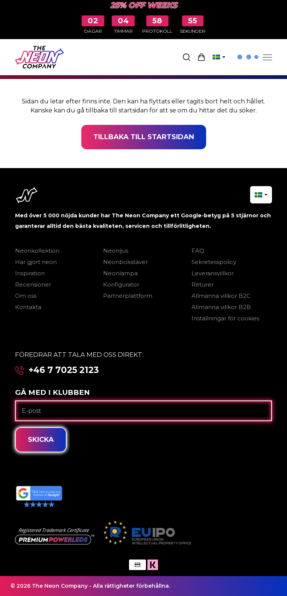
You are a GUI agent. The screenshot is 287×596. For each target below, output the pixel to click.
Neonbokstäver (125, 261)
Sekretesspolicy (213, 261)
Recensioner (33, 284)
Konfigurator (121, 284)
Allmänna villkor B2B (221, 307)
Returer (202, 284)
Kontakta (28, 307)
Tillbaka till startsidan (143, 137)
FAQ (197, 250)
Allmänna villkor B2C (221, 295)
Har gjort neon (36, 261)
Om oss (25, 295)
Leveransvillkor (212, 273)
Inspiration (30, 273)
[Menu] (267, 57)
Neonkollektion (37, 250)
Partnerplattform (127, 295)
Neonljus (115, 250)
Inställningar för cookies (225, 318)
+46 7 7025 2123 (64, 370)
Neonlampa (120, 273)
